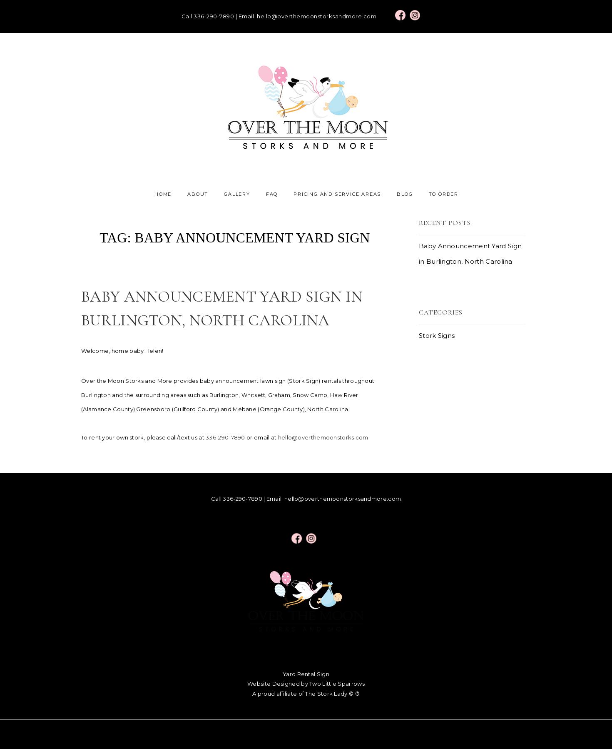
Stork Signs (437, 336)
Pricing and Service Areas (337, 194)
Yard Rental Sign (306, 674)
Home (163, 194)
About (197, 194)
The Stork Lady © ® (332, 693)
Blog (405, 194)
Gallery (237, 194)
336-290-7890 (214, 16)
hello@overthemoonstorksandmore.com (316, 16)
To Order (443, 194)
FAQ (272, 194)
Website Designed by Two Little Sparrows (306, 683)
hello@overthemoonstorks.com (323, 437)
